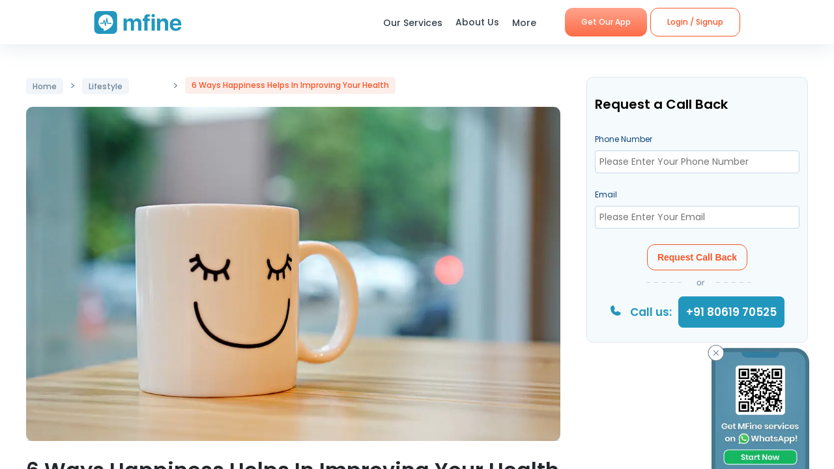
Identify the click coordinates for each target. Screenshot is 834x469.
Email (606, 194)
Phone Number (623, 139)
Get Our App (606, 21)
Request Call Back (697, 257)
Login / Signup (695, 21)
